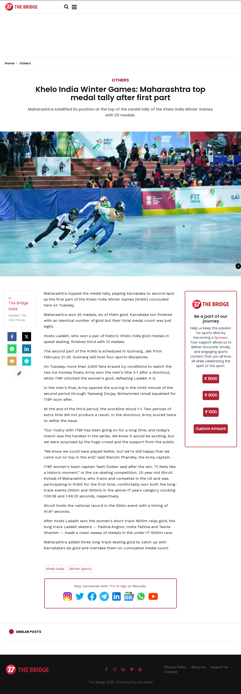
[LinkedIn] (26, 349)
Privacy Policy (175, 667)
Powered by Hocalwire (135, 682)
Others (120, 80)
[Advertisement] (120, 42)
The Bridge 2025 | (102, 682)
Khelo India (55, 568)
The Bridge (117, 586)
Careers (170, 671)
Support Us (219, 667)
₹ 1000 (211, 412)
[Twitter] (26, 336)
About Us (198, 667)
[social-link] (19, 373)
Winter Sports (80, 568)
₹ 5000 (210, 378)
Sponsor (221, 337)
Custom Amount (211, 428)
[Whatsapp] (12, 349)
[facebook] (12, 336)
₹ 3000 (211, 395)
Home (11, 63)
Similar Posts (28, 631)
